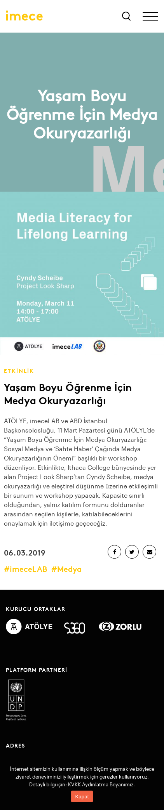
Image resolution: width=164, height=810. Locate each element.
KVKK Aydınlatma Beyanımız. (101, 784)
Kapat (82, 797)
